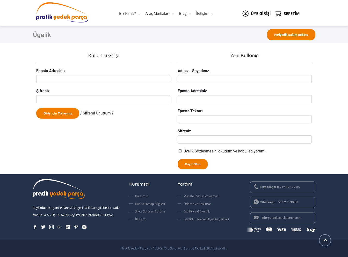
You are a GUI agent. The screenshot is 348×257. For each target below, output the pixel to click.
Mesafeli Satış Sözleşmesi (201, 196)
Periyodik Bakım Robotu (291, 35)
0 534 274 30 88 (275, 202)
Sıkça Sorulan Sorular (150, 211)
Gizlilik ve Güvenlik (196, 211)
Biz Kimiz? (127, 13)
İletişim (202, 13)
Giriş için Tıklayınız (58, 113)
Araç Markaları (157, 13)
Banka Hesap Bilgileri (150, 204)
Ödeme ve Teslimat (197, 204)
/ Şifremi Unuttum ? (97, 113)
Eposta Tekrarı (190, 111)
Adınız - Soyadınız (193, 70)
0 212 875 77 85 (276, 187)
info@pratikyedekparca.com (277, 217)
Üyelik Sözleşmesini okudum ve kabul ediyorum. (224, 151)
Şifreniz (43, 91)
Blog (183, 13)
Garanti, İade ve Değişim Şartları (206, 219)
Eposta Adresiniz (50, 70)
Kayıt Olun (193, 164)
